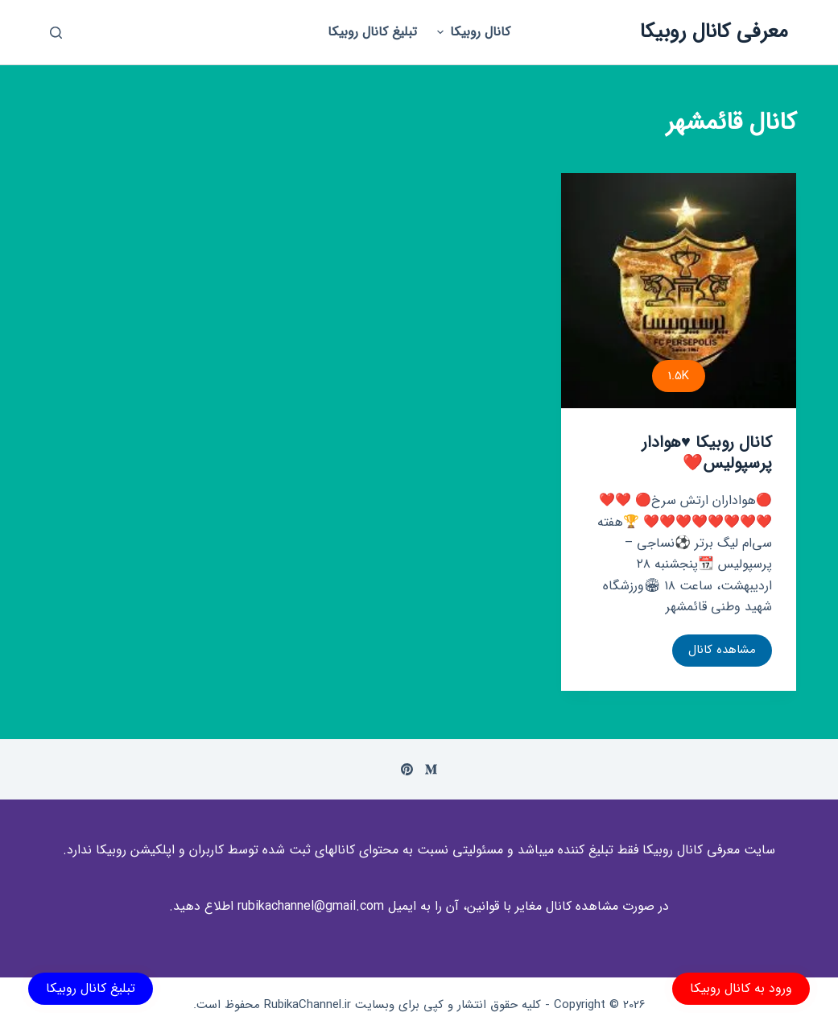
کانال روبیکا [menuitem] (471, 32)
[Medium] (431, 769)
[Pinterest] (407, 769)
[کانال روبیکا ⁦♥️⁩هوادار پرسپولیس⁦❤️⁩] (678, 290)
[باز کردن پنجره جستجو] (56, 33)
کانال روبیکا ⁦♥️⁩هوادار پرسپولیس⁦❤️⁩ (707, 453)
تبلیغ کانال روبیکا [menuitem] (372, 32)
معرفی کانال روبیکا (714, 32)
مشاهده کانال (714, 653)
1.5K (678, 376)
